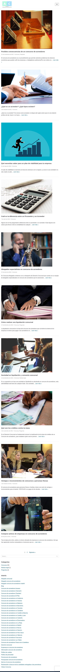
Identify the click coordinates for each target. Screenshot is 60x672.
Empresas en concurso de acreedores (12, 647)
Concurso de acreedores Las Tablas (11, 640)
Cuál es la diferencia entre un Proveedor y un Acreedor (22, 216)
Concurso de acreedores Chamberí (11, 593)
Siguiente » (32, 552)
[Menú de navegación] (57, 4)
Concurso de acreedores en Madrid (11, 625)
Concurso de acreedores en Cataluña (11, 618)
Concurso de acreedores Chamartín (11, 591)
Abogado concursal (6, 578)
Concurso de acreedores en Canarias (11, 608)
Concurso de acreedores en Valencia (11, 635)
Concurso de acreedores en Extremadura (13, 620)
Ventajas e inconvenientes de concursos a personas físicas (24, 481)
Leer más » (24, 115)
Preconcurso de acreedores (9, 657)
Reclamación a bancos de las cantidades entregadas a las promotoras (21, 664)
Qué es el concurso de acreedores (11, 662)
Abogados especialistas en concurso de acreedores (21, 269)
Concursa (17, 54)
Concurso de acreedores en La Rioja (11, 623)
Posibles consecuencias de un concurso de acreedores (23, 51)
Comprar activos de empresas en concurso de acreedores (24, 534)
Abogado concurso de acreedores (10, 581)
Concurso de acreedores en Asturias (11, 600)
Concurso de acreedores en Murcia (11, 627)
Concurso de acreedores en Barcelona (12, 605)
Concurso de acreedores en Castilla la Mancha (14, 613)
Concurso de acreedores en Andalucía (12, 598)
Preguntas (22, 54)
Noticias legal (22, 378)
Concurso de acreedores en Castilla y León (13, 615)
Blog (2, 586)
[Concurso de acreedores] (7, 4)
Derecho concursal (6, 645)
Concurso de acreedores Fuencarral (11, 637)
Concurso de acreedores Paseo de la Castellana (15, 642)
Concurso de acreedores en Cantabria (12, 610)
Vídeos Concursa (6, 667)
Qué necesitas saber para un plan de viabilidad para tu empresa (26, 163)
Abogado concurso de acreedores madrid (13, 583)
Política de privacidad (7, 654)
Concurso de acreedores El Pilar (10, 596)
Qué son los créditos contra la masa (15, 428)
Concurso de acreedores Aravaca (10, 588)
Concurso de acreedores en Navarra (11, 630)
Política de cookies (6, 652)
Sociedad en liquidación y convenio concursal (19, 375)
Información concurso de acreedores (11, 650)
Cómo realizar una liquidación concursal (17, 322)
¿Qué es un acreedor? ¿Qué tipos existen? (18, 106)
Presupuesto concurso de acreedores (11, 659)
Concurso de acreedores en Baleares (11, 603)
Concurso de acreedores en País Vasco (12, 632)
